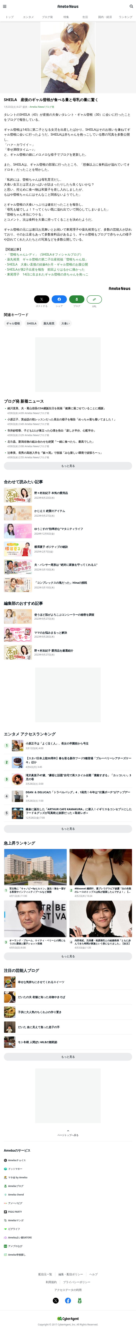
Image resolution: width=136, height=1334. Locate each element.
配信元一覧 (45, 1274)
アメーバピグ (14, 1203)
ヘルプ (93, 1274)
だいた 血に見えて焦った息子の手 (39, 1027)
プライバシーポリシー (76, 1282)
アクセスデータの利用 (68, 1290)
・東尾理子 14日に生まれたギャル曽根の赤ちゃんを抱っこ (46, 274)
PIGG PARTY (14, 1211)
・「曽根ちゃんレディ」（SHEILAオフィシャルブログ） (43, 254)
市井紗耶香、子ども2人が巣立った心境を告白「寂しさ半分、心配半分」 (51, 430)
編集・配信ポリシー (70, 1274)
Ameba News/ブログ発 (42, 106)
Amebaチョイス (16, 1160)
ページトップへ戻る (68, 1133)
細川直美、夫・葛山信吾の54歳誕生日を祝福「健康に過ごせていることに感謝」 (56, 408)
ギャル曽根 (13, 323)
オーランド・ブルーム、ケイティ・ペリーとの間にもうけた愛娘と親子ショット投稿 (37, 942)
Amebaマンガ (15, 1220)
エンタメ (28, 17)
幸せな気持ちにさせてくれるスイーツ (41, 982)
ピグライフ (13, 1229)
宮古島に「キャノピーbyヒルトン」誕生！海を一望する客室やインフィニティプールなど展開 (37, 890)
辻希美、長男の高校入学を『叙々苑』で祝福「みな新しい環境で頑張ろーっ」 (55, 453)
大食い (65, 323)
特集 (66, 17)
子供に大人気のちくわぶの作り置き (40, 1012)
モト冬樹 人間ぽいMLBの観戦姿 (37, 1042)
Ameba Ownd (15, 1194)
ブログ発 (47, 17)
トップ (9, 17)
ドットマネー (14, 1169)
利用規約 (51, 1282)
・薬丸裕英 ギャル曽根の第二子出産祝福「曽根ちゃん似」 (46, 259)
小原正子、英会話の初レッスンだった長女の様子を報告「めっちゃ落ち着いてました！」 (62, 419)
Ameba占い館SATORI (19, 1237)
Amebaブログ (15, 1186)
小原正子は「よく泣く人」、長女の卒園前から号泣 (57, 743)
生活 (85, 17)
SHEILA (31, 323)
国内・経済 (105, 17)
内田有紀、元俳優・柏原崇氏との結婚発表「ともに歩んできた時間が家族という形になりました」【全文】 (103, 942)
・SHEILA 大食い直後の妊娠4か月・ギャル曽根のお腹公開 (46, 264)
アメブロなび (14, 1246)
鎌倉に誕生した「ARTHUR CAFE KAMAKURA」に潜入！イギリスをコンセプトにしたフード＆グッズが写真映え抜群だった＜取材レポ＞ (79, 811)
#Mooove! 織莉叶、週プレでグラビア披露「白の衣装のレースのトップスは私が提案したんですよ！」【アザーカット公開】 (103, 892)
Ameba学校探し (16, 1254)
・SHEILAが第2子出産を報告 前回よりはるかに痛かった (44, 269)
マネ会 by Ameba (17, 1177)
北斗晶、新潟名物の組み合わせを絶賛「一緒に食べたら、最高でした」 (51, 441)
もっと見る (68, 466)
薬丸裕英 (48, 323)
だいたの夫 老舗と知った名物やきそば (41, 997)
